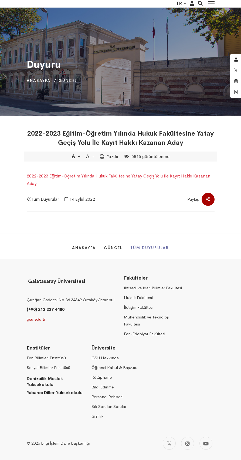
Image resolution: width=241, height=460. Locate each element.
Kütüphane (101, 377)
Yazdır (112, 156)
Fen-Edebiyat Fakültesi (144, 333)
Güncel (68, 80)
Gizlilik (97, 416)
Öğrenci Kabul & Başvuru (114, 367)
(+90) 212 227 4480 (46, 309)
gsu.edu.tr (36, 319)
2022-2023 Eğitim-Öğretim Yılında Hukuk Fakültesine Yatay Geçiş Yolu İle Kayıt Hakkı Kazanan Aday (120, 138)
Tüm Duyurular (45, 199)
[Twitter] (169, 443)
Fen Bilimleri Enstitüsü (46, 357)
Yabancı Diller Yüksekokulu (55, 392)
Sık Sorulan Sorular (108, 406)
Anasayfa (38, 80)
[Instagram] (187, 443)
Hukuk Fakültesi (138, 297)
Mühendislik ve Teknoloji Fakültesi (146, 320)
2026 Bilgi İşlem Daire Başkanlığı (60, 443)
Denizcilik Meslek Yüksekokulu (45, 382)
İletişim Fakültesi (138, 307)
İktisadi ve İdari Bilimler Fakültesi (153, 287)
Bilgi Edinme (102, 387)
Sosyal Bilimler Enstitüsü (48, 367)
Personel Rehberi (107, 396)
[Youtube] (205, 443)
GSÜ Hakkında (105, 357)
